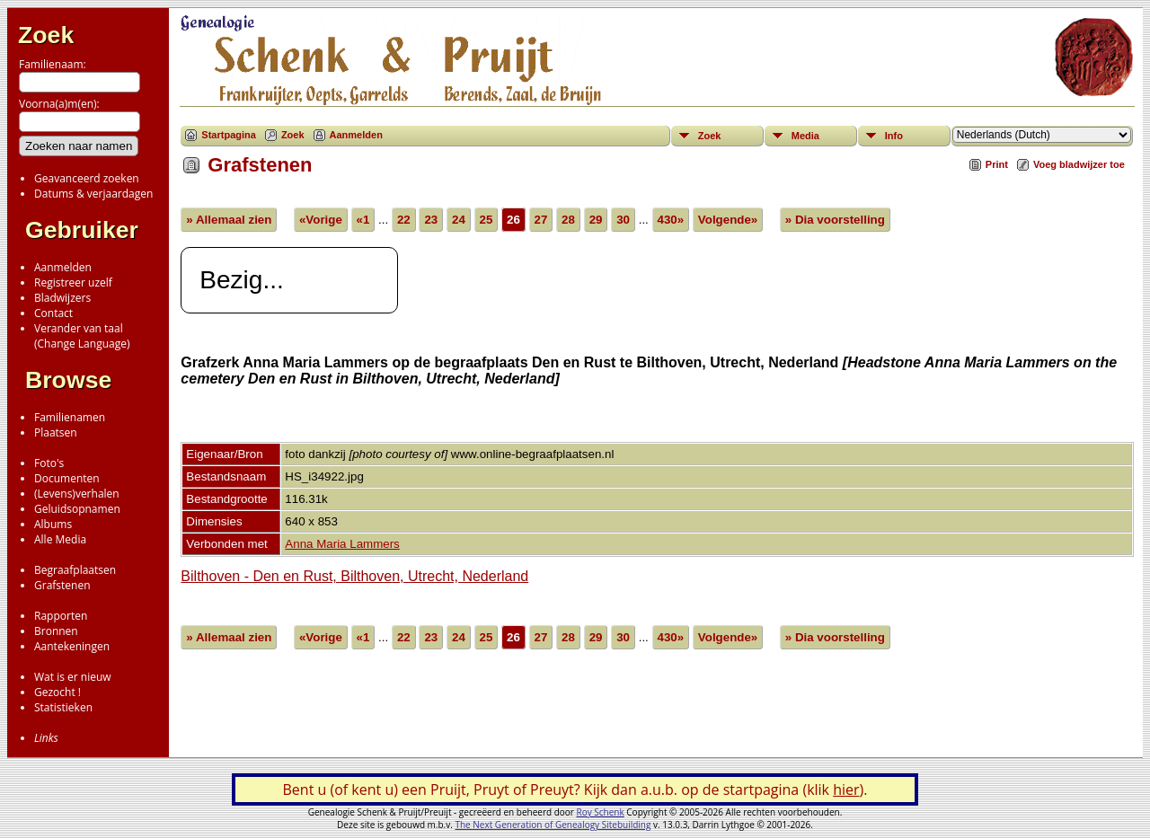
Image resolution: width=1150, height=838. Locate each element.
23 (431, 219)
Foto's (49, 463)
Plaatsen (55, 432)
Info (894, 135)
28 (568, 219)
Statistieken (63, 707)
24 (458, 219)
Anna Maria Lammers (342, 544)
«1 (363, 219)
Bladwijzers (62, 297)
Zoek (46, 35)
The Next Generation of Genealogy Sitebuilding (552, 824)
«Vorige (320, 219)
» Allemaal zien (228, 219)
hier (846, 789)
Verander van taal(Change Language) (81, 336)
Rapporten (60, 615)
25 (486, 219)
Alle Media (60, 539)
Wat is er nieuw (72, 676)
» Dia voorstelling (835, 219)
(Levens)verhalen (76, 493)
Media (805, 135)
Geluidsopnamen (77, 508)
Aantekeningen (72, 646)
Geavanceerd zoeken (86, 178)
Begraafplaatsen (75, 570)
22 (404, 219)
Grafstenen (62, 585)
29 (596, 219)
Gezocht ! (57, 692)
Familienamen (69, 417)
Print (997, 164)
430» (671, 219)
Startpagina (228, 134)
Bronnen (56, 631)
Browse (68, 379)
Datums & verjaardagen (93, 193)
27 (541, 219)
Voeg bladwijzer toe (1079, 164)
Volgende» (727, 219)
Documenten (67, 478)
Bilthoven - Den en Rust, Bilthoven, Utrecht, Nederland (354, 576)
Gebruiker (81, 229)
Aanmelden (63, 267)
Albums (53, 524)
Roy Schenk (600, 812)
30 (623, 219)
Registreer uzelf (73, 282)
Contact (53, 313)
